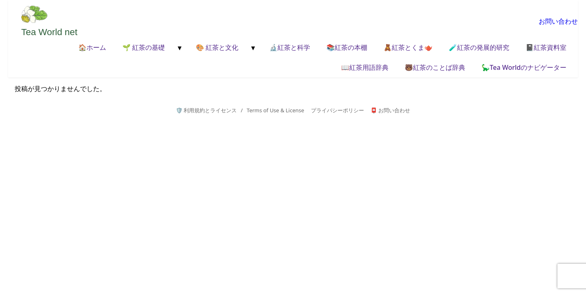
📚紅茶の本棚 (346, 47)
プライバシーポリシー (337, 110)
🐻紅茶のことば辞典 (435, 67)
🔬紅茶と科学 (289, 47)
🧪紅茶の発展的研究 (479, 47)
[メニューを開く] (178, 48)
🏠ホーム (92, 47)
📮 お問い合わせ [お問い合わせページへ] (390, 110)
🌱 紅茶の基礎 (143, 47)
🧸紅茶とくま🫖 (408, 47)
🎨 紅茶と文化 (217, 47)
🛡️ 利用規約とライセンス (206, 110)
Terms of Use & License (275, 110)
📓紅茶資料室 (546, 47)
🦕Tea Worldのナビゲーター (524, 67)
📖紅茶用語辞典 (364, 67)
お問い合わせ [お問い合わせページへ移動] (558, 21)
